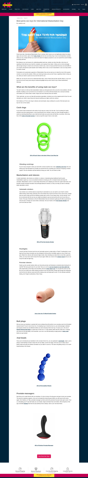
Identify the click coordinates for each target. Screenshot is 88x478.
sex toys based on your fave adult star (59, 267)
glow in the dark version (28, 116)
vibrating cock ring (61, 166)
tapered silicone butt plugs (24, 329)
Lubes (32, 9)
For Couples (25, 9)
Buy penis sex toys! (43, 456)
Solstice (26, 403)
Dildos (10, 9)
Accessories (66, 9)
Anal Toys (38, 9)
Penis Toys (17, 9)
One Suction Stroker (61, 200)
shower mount (61, 256)
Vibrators (4, 9)
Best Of (25, 18)
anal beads (61, 341)
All (79, 9)
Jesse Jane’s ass (50, 268)
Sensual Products (56, 9)
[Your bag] (86, 4)
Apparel (74, 9)
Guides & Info (19, 18)
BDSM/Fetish (46, 9)
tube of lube (37, 56)
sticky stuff (65, 331)
